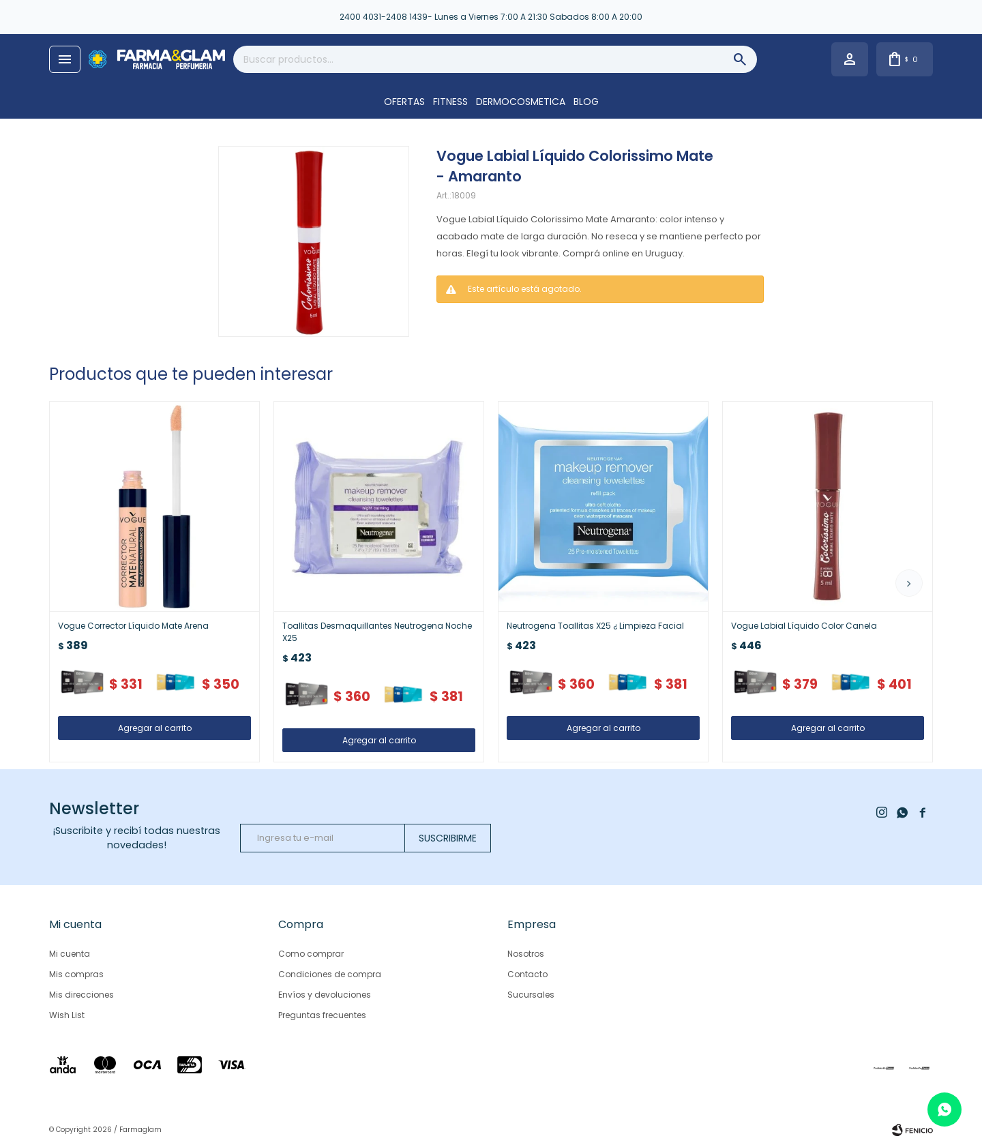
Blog (586, 101)
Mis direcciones (81, 994)
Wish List (67, 1015)
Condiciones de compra (329, 974)
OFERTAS (404, 101)
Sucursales (530, 994)
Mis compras (76, 974)
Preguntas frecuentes (322, 1015)
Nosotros (525, 953)
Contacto (527, 974)
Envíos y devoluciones (324, 994)
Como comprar (311, 953)
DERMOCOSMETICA (520, 101)
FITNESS (450, 101)
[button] (909, 583)
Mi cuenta (69, 953)
